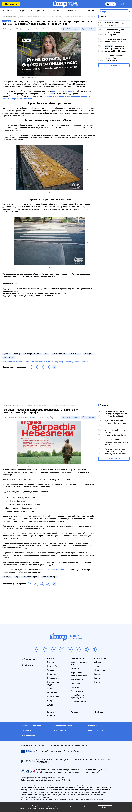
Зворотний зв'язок (95, 730)
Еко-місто (75, 668)
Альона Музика (27, 29)
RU (127, 4)
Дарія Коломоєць (32, 362)
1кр (46, 354)
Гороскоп (98, 674)
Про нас (72, 10)
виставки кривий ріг (49, 577)
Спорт (50, 688)
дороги (6, 354)
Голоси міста (77, 691)
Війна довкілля (78, 679)
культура (7, 577)
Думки (50, 705)
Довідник (57, 10)
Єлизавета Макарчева (28, 417)
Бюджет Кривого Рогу (79, 663)
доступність (8, 357)
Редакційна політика (63, 725)
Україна (50, 670)
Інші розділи (88, 10)
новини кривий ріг (59, 354)
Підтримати (11, 4)
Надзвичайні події (53, 683)
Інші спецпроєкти (79, 701)
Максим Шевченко (46, 362)
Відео (97, 678)
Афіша (97, 662)
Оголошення (100, 670)
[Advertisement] (49, 388)
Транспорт (99, 666)
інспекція (87, 354)
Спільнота (52, 715)
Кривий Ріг (52, 666)
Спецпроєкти (37, 10)
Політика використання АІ (30, 736)
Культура (51, 674)
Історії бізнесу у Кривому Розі (78, 696)
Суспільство (53, 678)
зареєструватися (56, 570)
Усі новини (112, 65)
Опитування (76, 683)
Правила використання (31, 725)
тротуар (17, 354)
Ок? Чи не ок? (74, 354)
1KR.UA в (72, 29)
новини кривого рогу (30, 577)
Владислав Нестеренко (16, 362)
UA (122, 4)
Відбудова (76, 687)
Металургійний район (32, 354)
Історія (21, 10)
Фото (49, 701)
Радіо (97, 682)
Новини (5, 10)
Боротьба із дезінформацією (79, 673)
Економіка (52, 693)
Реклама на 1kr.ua (95, 725)
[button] (49, 192)
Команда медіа (60, 730)
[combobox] (112, 12)
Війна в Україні (54, 697)
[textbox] (112, 12)
